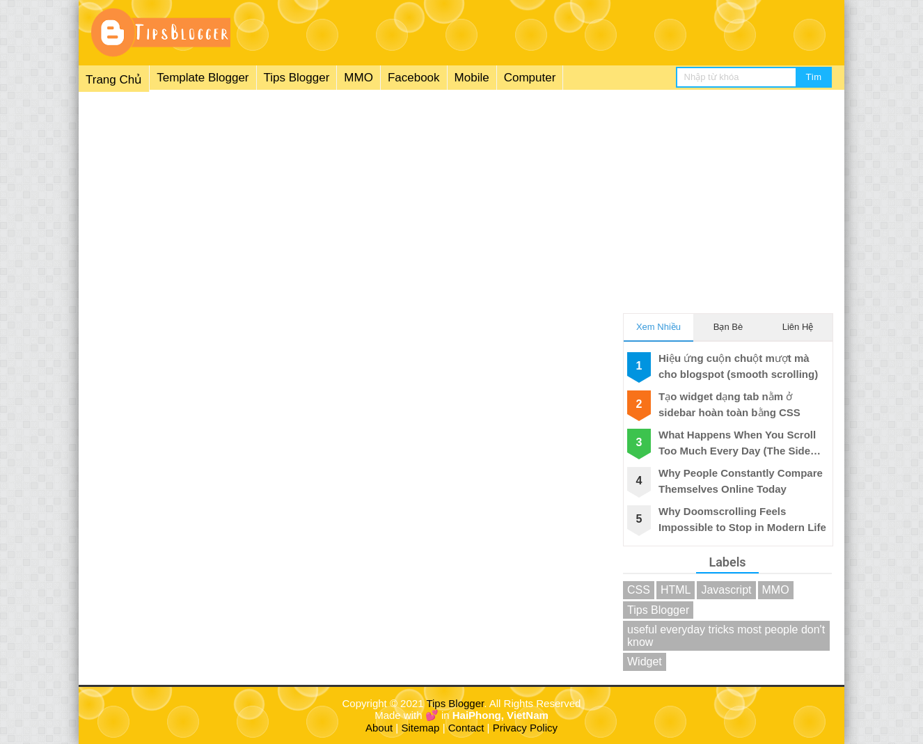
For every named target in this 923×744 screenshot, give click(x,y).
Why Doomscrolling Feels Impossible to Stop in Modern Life (742, 519)
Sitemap (420, 728)
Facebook (414, 77)
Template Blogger (202, 77)
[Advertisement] (461, 194)
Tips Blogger (297, 77)
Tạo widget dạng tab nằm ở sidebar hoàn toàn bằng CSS (729, 404)
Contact (466, 728)
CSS (638, 590)
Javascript (726, 590)
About (379, 728)
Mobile (472, 77)
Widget (644, 661)
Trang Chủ (114, 79)
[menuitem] (321, 78)
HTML (676, 590)
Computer (530, 77)
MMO (358, 77)
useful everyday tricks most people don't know (726, 636)
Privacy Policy (525, 728)
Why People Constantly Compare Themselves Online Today (740, 481)
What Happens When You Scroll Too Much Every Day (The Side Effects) (737, 444)
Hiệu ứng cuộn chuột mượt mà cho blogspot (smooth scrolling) (738, 366)
